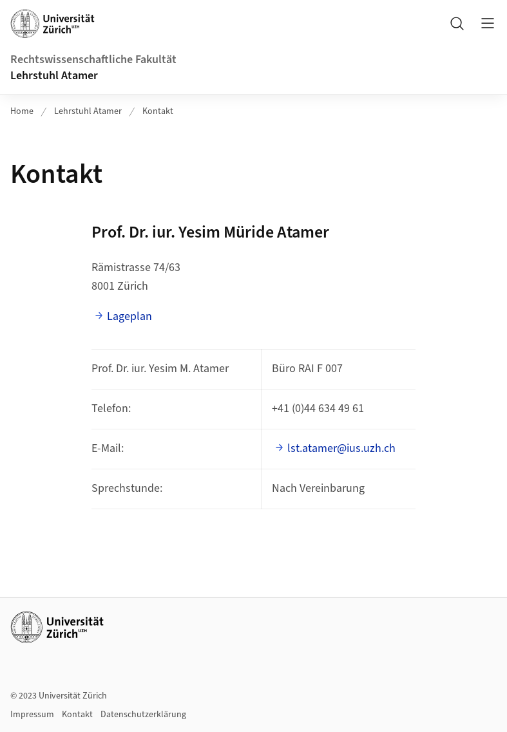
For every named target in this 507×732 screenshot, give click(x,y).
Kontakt (157, 111)
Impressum (32, 714)
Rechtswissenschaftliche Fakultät (93, 60)
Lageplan (129, 316)
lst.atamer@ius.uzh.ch (341, 448)
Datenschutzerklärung (143, 714)
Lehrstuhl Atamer (54, 76)
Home (21, 111)
